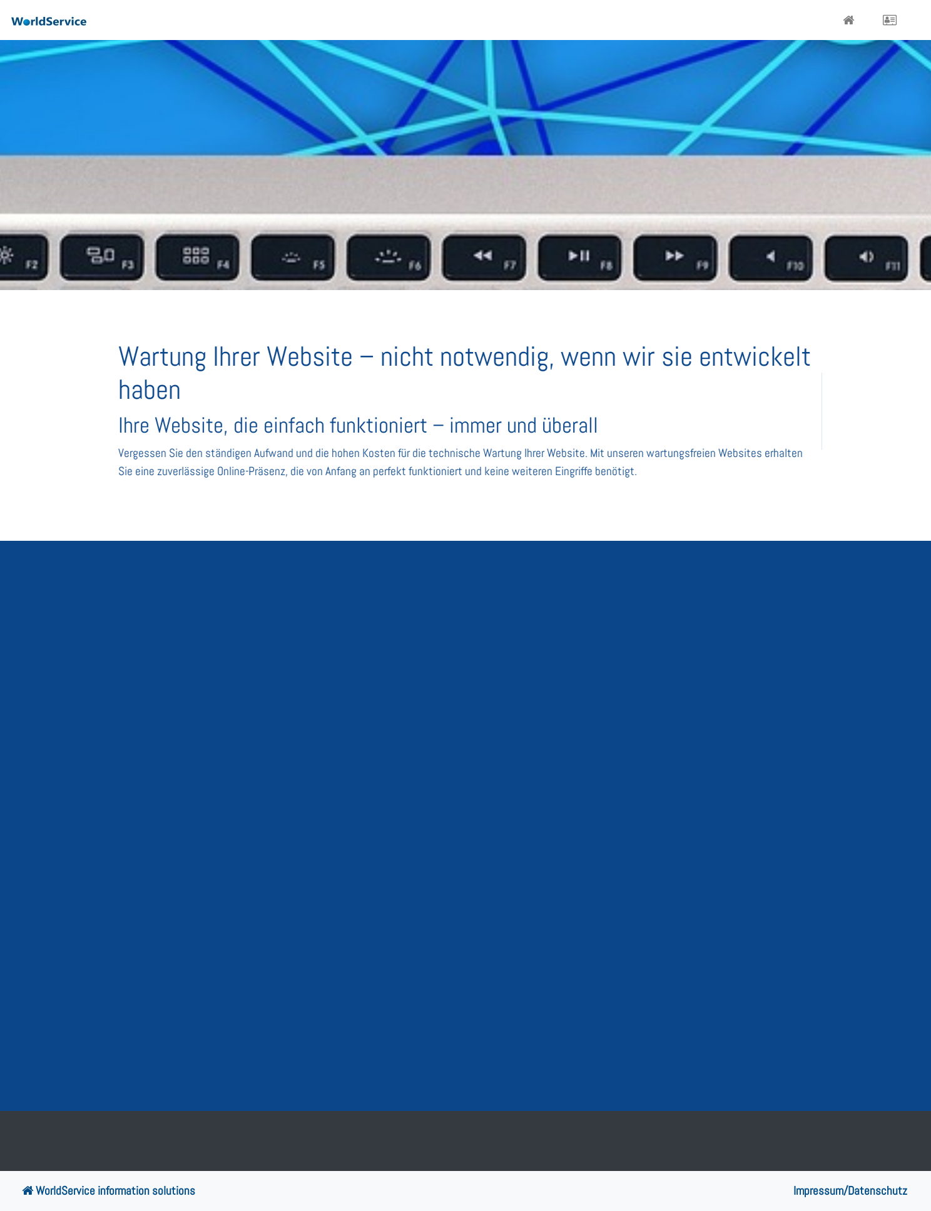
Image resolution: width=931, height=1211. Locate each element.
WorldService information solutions (108, 1190)
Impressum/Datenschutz (850, 1190)
